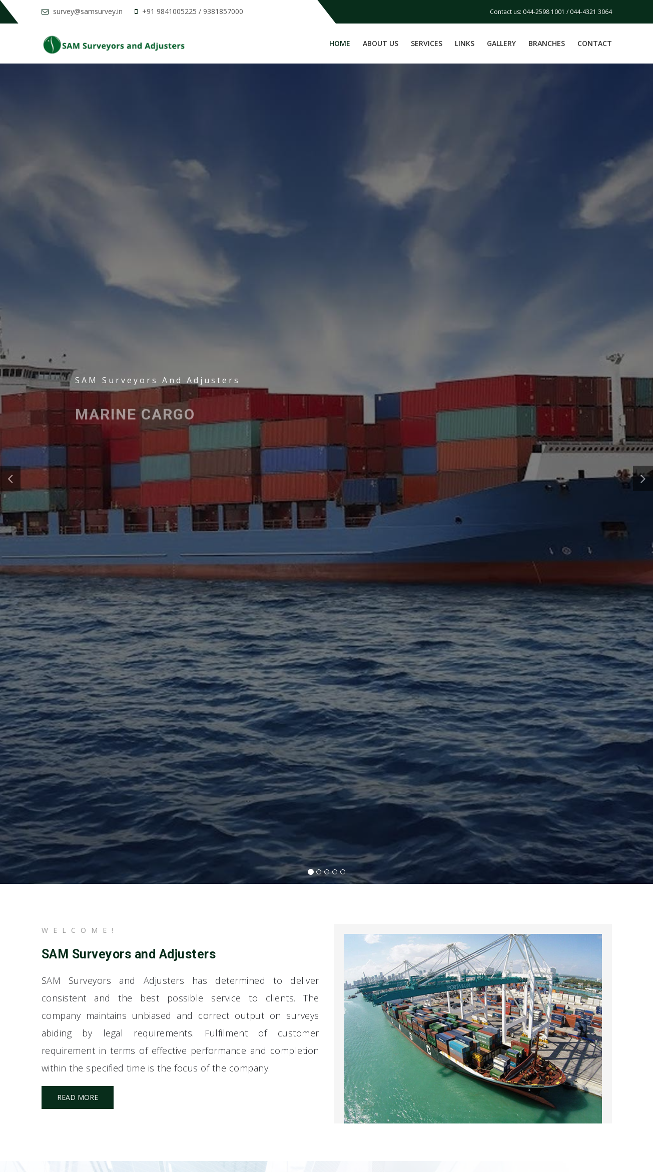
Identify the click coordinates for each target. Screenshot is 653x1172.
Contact (594, 43)
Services (426, 43)
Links (464, 43)
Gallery (501, 43)
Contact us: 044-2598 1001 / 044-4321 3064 (551, 12)
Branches (546, 43)
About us (380, 43)
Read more (77, 1097)
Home (339, 43)
